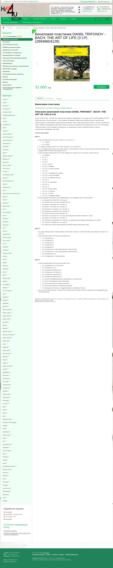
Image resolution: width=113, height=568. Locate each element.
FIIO (5, 228)
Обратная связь (87, 11)
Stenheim (6, 457)
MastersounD (7, 316)
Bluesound (6, 159)
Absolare (6, 106)
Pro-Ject (6, 403)
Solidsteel (6, 447)
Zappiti (5, 501)
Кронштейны (7, 85)
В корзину (101, 87)
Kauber (5, 281)
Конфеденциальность (72, 554)
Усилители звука (8, 61)
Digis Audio (6, 206)
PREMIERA (7, 372)
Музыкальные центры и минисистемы (16, 66)
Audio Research (8, 137)
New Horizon (7, 353)
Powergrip (6, 400)
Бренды (7, 95)
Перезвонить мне (102, 11)
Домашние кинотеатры (10, 50)
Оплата (53, 19)
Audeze (6, 131)
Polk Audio (6, 397)
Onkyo (5, 360)
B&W (5, 153)
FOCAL (5, 231)
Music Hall (6, 341)
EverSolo (6, 222)
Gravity (5, 256)
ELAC (5, 215)
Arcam (5, 121)
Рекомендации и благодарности (32, 22)
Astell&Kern (7, 124)
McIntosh (6, 322)
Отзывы (73, 19)
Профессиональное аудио (12, 47)
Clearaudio (7, 187)
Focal (5, 244)
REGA (5, 413)
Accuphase (7, 109)
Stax (5, 454)
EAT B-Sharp (7, 212)
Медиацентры (7, 63)
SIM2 (5, 438)
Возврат (61, 554)
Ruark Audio (7, 435)
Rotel (5, 428)
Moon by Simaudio (9, 334)
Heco (5, 259)
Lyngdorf (6, 297)
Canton (5, 178)
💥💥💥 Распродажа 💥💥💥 (12, 36)
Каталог (16, 19)
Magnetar (6, 303)
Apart (5, 118)
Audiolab (6, 146)
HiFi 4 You (6, 19)
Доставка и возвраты (39, 19)
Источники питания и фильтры (13, 74)
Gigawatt (6, 247)
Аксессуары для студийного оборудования (12, 88)
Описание (40, 98)
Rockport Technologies (10, 422)
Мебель (5, 82)
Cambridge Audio (8, 174)
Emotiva (6, 218)
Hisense (5, 265)
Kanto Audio (7, 278)
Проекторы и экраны (10, 68)
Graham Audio (8, 253)
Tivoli (5, 479)
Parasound (7, 388)
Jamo (5, 272)
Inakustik (6, 269)
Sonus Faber (7, 450)
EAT (5, 209)
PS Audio (6, 381)
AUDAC (5, 99)
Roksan (5, 425)
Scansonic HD (8, 444)
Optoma (5, 363)
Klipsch (6, 287)
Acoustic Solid (7, 112)
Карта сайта (46, 552)
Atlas (5, 127)
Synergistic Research (10, 466)
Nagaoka (6, 347)
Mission (6, 328)
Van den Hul (7, 488)
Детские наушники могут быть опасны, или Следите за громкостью (17, 533)
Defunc (5, 196)
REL (5, 416)
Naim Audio (7, 350)
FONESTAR (7, 234)
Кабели (5, 77)
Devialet (6, 203)
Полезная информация (10, 22)
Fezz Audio (7, 240)
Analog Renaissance (9, 115)
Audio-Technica (8, 140)
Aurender (6, 149)
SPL (5, 441)
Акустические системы (10, 44)
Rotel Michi (6, 432)
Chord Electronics (9, 181)
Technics (6, 472)
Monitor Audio (8, 331)
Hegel (5, 262)
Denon (5, 200)
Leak (5, 294)
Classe (5, 184)
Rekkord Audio (7, 419)
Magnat (6, 300)
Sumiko (5, 460)
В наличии (6, 42)
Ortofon (6, 369)
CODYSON (6, 168)
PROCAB (6, 375)
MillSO (5, 325)
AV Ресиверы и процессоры (12, 52)
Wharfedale (7, 491)
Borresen (6, 162)
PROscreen (7, 378)
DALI (5, 190)
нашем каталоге (33, 1)
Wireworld (6, 494)
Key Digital (6, 284)
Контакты (63, 19)
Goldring (6, 250)
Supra (5, 463)
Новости (26, 19)
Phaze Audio (7, 394)
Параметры (49, 98)
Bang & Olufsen (8, 156)
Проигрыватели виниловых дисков (15, 58)
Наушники (6, 71)
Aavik (5, 102)
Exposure (6, 225)
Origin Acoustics (8, 366)
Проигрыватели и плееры (11, 55)
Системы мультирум (10, 79)
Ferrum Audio (7, 237)
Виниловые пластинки (10, 39)
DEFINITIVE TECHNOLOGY (12, 193)
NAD (5, 344)
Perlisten (6, 391)
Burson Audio (7, 165)
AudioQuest (7, 143)
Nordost (6, 356)
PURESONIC (7, 385)
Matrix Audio (7, 319)
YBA (5, 498)
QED (5, 407)
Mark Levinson (7, 309)
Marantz (6, 306)
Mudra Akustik (7, 338)
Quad (5, 410)
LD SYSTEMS (8, 290)
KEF (5, 275)
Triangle (5, 485)
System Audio (7, 469)
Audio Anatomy (8, 134)
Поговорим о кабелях (10, 531)
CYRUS (6, 171)
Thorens (6, 475)
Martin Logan (7, 312)
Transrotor (6, 482)
